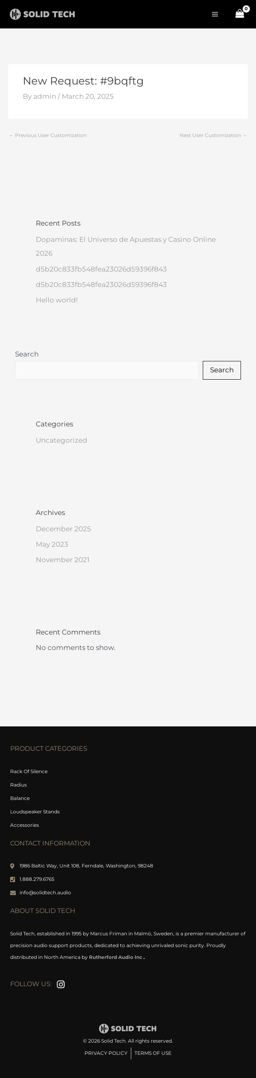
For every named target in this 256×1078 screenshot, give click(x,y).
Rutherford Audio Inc (116, 957)
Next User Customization (213, 135)
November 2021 (62, 560)
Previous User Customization (48, 135)
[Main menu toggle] (215, 14)
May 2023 (52, 544)
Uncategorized (61, 440)
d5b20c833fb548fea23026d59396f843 (101, 269)
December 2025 (63, 529)
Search (27, 354)
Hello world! (57, 300)
